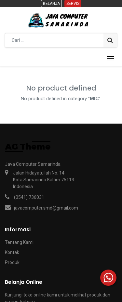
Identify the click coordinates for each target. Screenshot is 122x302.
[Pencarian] (110, 40)
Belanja (51, 3)
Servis (72, 3)
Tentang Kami (19, 242)
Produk (12, 262)
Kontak (12, 252)
